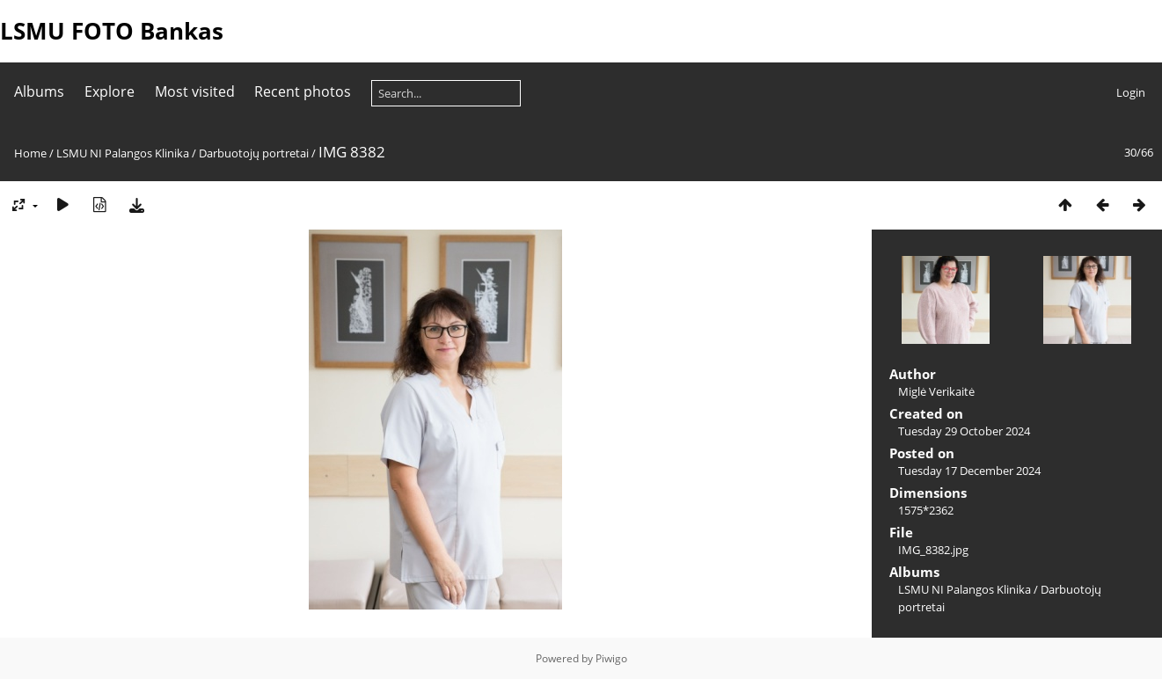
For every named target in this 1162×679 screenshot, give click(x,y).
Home (30, 153)
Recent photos (302, 91)
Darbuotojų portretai (254, 153)
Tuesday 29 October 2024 (964, 431)
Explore (109, 91)
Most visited (195, 91)
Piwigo (611, 658)
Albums (39, 91)
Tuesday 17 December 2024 (969, 470)
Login (1130, 92)
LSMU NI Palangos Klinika (122, 153)
